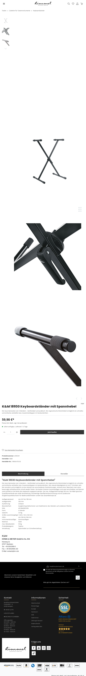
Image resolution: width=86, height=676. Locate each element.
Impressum (34, 612)
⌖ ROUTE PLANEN (9, 613)
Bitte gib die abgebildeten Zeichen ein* (56, 582)
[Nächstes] (81, 398)
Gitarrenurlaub (35, 603)
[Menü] (4, 4)
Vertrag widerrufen (36, 626)
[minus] (4, 432)
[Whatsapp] (49, 648)
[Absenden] (79, 566)
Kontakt (33, 609)
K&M (82, 403)
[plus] (17, 432)
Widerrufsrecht (35, 623)
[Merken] (12, 450)
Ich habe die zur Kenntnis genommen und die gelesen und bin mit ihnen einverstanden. (60, 571)
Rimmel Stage (35, 606)
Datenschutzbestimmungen (60, 569)
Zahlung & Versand (36, 620)
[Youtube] (39, 648)
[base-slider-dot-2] (79, 209)
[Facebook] (34, 648)
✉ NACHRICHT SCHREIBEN (11, 616)
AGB (58, 571)
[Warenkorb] (82, 4)
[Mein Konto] (77, 4)
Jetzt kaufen (52, 432)
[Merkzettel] (73, 4)
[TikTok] (34, 653)
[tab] (23, 474)
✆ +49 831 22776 (8, 610)
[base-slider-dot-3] (79, 211)
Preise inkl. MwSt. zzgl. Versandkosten (14, 423)
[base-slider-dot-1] (79, 207)
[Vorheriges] (76, 398)
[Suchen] (69, 4)
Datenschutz (34, 618)
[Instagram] (44, 648)
